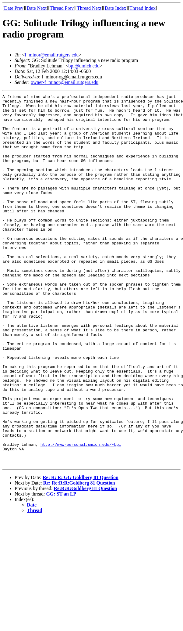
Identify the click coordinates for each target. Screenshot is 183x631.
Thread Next (89, 8)
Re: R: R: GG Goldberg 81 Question (80, 551)
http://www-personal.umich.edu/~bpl (80, 514)
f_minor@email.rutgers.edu (52, 54)
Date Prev (13, 8)
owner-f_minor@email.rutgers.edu (64, 82)
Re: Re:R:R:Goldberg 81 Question (79, 557)
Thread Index (142, 8)
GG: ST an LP (61, 568)
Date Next (37, 8)
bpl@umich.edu (84, 65)
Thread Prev (62, 8)
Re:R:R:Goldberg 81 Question (85, 562)
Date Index (115, 8)
